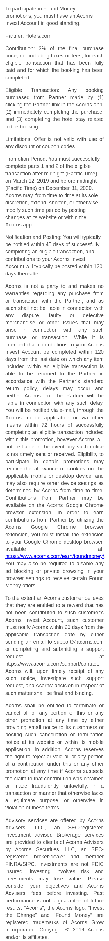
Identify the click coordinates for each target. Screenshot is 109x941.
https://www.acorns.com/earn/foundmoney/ (54, 556)
